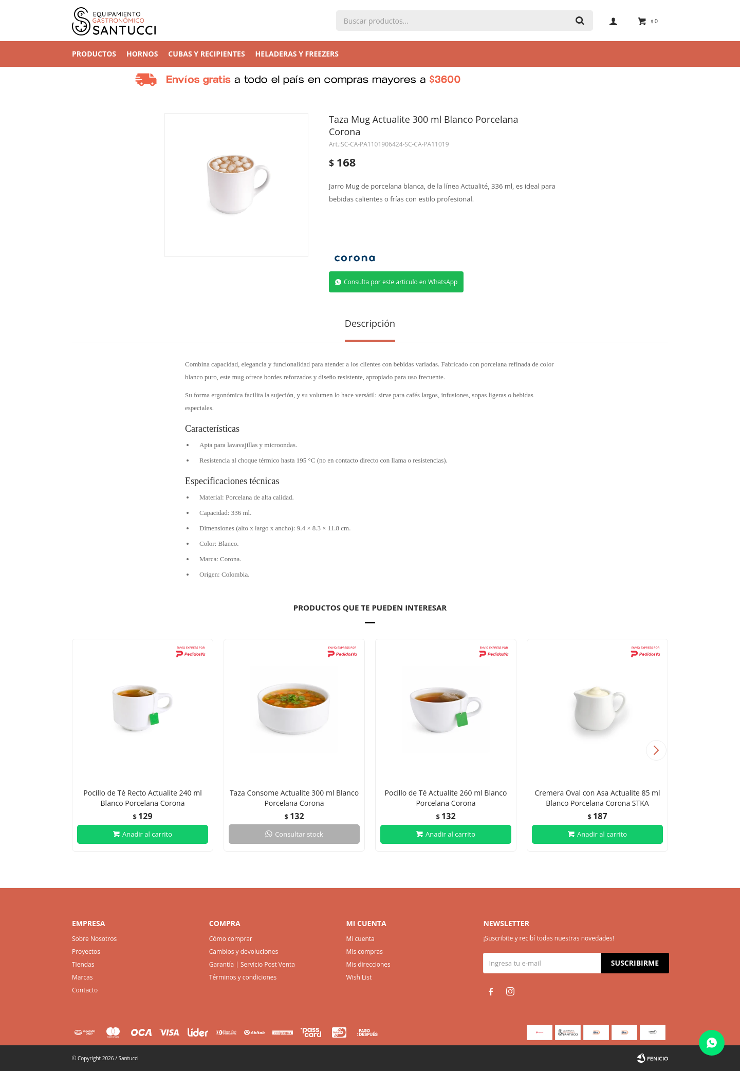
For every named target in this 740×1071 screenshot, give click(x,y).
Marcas (82, 977)
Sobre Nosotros (94, 938)
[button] (656, 750)
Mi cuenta (360, 938)
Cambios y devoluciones (243, 951)
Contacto (85, 990)
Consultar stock (299, 834)
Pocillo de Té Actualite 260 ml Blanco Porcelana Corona (446, 798)
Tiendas (83, 964)
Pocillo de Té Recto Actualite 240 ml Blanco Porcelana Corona (142, 798)
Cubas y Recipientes (206, 54)
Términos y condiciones (242, 977)
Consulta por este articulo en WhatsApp (400, 282)
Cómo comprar (230, 938)
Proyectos (86, 951)
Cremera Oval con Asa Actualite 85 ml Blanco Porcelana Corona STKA (597, 798)
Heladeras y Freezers (297, 54)
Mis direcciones (368, 964)
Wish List (359, 977)
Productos (94, 54)
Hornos (142, 54)
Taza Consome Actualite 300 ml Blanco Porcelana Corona (294, 798)
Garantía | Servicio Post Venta (252, 964)
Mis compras (364, 951)
